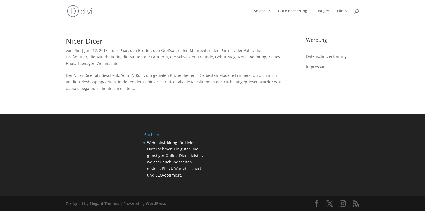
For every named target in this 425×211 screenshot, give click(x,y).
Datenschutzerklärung (326, 56)
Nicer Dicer (84, 41)
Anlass (259, 11)
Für (340, 11)
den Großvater (166, 50)
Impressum (316, 66)
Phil (77, 50)
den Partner (223, 50)
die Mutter (132, 56)
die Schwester (183, 56)
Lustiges (322, 11)
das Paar (120, 50)
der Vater (244, 50)
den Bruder (140, 50)
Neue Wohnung (252, 56)
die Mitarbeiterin (105, 56)
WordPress (156, 203)
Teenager (85, 63)
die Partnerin (156, 56)
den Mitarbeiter (196, 50)
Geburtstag (225, 56)
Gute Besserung (292, 11)
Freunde (205, 56)
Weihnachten (109, 63)
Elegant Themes (104, 203)
